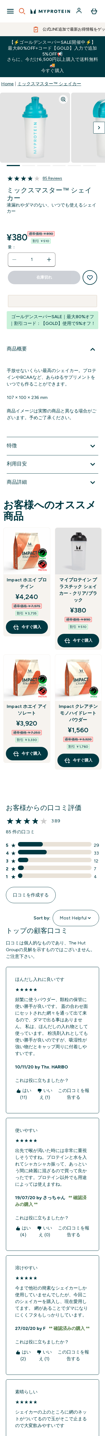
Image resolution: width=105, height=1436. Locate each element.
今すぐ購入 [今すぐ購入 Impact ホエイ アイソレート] (27, 753)
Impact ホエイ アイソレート (27, 710)
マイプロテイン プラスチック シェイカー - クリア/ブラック (78, 590)
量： (12, 247)
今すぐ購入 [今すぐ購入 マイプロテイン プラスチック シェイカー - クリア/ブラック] (78, 640)
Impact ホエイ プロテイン (27, 583)
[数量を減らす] (14, 259)
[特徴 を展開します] (52, 446)
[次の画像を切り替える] (99, 128)
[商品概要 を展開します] (52, 349)
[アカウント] (79, 11)
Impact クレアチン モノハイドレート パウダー (78, 713)
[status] (31, 259)
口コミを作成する (31, 895)
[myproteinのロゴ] (50, 11)
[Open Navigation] (10, 11)
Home (7, 83)
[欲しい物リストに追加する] (90, 277)
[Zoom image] (63, 99)
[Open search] (22, 11)
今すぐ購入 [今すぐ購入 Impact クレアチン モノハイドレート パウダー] (78, 760)
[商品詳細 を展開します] (52, 483)
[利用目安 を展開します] (52, 464)
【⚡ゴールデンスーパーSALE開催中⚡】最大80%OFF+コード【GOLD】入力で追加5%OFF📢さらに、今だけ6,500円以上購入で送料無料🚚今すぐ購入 (52, 56)
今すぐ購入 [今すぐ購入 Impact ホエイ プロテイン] (27, 627)
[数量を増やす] (49, 259)
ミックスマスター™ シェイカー (49, 83)
